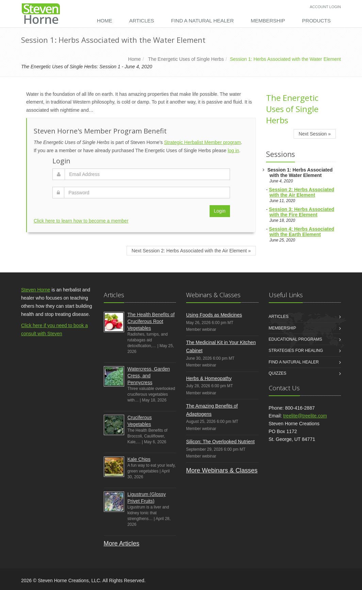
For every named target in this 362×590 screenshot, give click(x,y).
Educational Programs (295, 339)
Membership (268, 20)
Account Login (325, 7)
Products (316, 20)
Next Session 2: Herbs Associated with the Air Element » (191, 250)
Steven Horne (35, 289)
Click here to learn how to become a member (81, 221)
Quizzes (277, 373)
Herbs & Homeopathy (209, 378)
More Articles (121, 543)
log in (233, 150)
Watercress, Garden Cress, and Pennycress (149, 375)
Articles (141, 20)
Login (220, 211)
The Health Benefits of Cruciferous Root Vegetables (151, 321)
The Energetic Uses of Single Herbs (186, 59)
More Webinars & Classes (222, 470)
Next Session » (315, 134)
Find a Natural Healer (202, 20)
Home (104, 20)
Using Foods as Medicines (214, 315)
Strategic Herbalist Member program (202, 142)
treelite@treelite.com (305, 415)
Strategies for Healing (296, 350)
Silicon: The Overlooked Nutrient (220, 441)
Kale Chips (139, 459)
